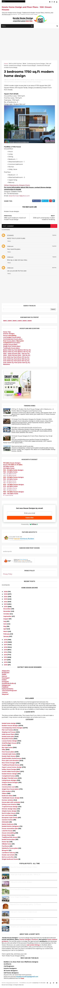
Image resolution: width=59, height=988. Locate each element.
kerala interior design (9, 774)
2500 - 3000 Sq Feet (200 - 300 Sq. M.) (16, 356)
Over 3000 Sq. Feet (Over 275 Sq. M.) (16, 358)
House (9, 336)
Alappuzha (5, 672)
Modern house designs (29, 66)
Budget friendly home (10, 779)
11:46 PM (54, 247)
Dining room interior (9, 805)
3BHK (24, 64)
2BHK (10, 321)
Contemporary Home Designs (36, 64)
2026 (5, 592)
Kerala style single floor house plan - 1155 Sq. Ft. (25, 875)
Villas (4, 750)
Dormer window (8, 801)
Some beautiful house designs (20, 890)
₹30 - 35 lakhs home (10, 473)
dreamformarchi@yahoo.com (19, 197)
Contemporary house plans (12, 340)
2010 (5, 663)
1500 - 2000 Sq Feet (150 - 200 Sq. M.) (16, 354)
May (4, 627)
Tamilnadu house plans (11, 349)
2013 (5, 655)
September (7, 617)
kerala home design (15, 66)
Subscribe (30, 518)
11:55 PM (54, 236)
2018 (5, 643)
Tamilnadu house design (11, 799)
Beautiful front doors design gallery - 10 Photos (25, 905)
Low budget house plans (12, 338)
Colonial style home (9, 755)
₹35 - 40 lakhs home (9, 475)
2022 (5, 602)
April (5, 630)
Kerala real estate (8, 856)
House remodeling (8, 834)
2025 (5, 595)
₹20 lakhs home (8, 469)
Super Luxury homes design (12, 768)
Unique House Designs (10, 783)
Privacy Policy (7, 575)
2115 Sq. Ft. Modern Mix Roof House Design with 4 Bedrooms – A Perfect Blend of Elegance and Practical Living (33, 411)
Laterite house (7, 831)
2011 (5, 660)
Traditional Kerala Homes (11, 766)
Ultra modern (7, 792)
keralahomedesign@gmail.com (27, 977)
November (7, 612)
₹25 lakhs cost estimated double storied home (27, 428)
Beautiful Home (7, 739)
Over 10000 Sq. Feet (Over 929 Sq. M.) (16, 363)
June (5, 625)
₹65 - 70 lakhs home (9, 484)
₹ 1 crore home (8, 496)
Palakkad (5, 688)
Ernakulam (5, 673)
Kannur (4, 677)
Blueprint (5, 851)
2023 (5, 600)
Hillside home (7, 845)
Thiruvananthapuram (9, 691)
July (4, 622)
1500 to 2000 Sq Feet (15, 64)
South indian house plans (11, 772)
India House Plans (8, 735)
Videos (4, 794)
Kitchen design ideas (9, 810)
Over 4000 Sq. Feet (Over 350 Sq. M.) (16, 360)
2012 (5, 658)
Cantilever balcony (9, 853)
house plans (11, 343)
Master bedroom (8, 825)
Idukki (4, 675)
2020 (5, 607)
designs (8, 334)
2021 (5, 605)
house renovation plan (10, 829)
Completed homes (8, 777)
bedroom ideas (7, 796)
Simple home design (9, 812)
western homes (7, 821)
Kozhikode (5, 684)
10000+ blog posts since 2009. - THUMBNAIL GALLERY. (17, 983)
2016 (5, 648)
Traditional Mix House (10, 838)
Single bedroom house (10, 860)
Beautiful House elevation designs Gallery (23, 868)
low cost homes (7, 816)
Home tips (5, 842)
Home (6, 64)
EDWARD (10, 236)
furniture (34, 940)
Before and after (8, 858)
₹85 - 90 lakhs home (10, 491)
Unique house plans (10, 345)
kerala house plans (9, 840)
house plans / (13, 342)
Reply (9, 242)
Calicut (12, 684)
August (6, 620)
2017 (5, 645)
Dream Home (7, 836)
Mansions (6, 365)
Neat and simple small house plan (22, 447)
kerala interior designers (11, 827)
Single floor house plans (11, 347)
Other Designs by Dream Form (17, 186)
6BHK (30, 321)
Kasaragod (5, 679)
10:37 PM (54, 268)
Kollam (4, 681)
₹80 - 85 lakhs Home (10, 489)
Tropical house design (10, 807)
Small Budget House (9, 744)
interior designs (25, 940)
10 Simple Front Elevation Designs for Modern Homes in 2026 (32, 420)
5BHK (25, 321)
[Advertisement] (29, 47)
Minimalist (5, 823)
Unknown (10, 247)
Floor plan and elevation (10, 761)
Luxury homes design (9, 742)
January (6, 637)
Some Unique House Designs (19, 898)
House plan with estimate (11, 803)
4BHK (20, 321)
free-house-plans (8, 753)
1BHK (5, 321)
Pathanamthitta (7, 690)
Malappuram (6, 686)
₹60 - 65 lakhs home (9, 482)
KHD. (40, 983)
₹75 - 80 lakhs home (10, 487)
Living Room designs (9, 781)
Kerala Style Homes (9, 757)
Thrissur (5, 693)
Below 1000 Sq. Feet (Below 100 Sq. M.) (17, 351)
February (6, 635)
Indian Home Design (9, 770)
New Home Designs (9, 764)
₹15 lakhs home (8, 467)
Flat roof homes (9, 83)
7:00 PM (54, 257)
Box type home (7, 748)
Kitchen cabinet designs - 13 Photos (21, 920)
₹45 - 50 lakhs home (9, 476)
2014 (5, 653)
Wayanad (5, 695)
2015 (5, 650)
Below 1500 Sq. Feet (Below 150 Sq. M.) (17, 353)
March (5, 632)
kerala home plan (8, 737)
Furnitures (6, 847)
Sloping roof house (9, 733)
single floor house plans (10, 790)
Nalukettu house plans (10, 849)
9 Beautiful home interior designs (21, 883)
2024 (6, 597)
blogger (53, 227)
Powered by (29, 525)
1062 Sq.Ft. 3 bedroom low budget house (23, 913)
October (6, 615)
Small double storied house (12, 759)
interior (5, 746)
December (7, 610)
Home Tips (7, 333)
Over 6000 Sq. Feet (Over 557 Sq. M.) (16, 362)
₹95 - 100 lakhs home (10, 494)
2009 (6, 666)
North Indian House (9, 814)
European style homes (10, 818)
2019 (5, 640)
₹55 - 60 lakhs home (10, 480)
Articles (5, 785)
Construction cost (8, 788)
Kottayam (5, 682)
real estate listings (33, 946)
